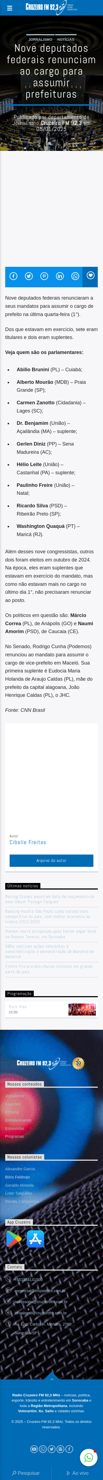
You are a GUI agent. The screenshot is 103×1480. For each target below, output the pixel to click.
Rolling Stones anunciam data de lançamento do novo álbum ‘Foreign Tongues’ (49, 899)
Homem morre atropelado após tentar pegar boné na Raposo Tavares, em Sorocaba (50, 934)
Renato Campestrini (22, 1201)
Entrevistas (14, 1128)
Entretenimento (18, 1120)
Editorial (12, 1112)
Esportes (12, 1104)
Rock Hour (18, 1007)
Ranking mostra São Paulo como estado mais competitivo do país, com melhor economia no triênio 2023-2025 (47, 917)
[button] (89, 1457)
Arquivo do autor (52, 860)
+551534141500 (29, 1279)
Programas (14, 1136)
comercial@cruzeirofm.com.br (40, 1291)
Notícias (65, 39)
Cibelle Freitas (28, 842)
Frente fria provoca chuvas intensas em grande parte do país (49, 969)
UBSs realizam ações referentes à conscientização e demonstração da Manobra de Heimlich (49, 952)
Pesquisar (26, 1473)
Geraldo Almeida (19, 1185)
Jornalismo (40, 39)
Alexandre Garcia (20, 1169)
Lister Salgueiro (18, 1193)
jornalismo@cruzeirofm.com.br (41, 1313)
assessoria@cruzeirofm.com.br (41, 1302)
